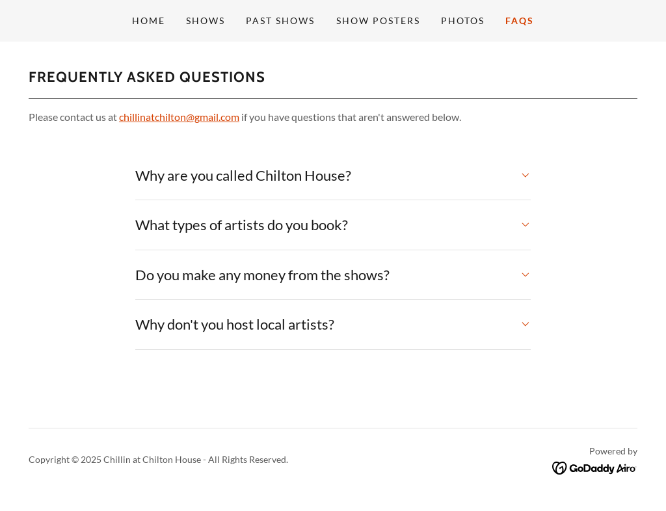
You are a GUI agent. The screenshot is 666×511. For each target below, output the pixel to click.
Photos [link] (463, 20)
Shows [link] (205, 20)
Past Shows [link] (280, 20)
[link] (594, 466)
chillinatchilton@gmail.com (179, 117)
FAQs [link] (519, 20)
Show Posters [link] (378, 20)
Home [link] (148, 20)
